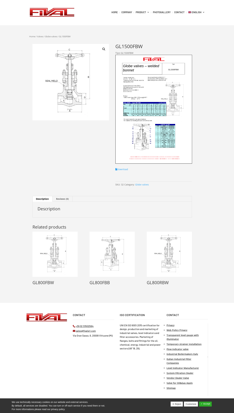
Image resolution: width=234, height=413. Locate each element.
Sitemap (171, 388)
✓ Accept (205, 403)
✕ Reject (176, 404)
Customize (191, 404)
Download (121, 169)
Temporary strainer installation (184, 344)
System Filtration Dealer (180, 373)
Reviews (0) (62, 198)
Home (32, 36)
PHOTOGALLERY (162, 12)
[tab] (42, 199)
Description (42, 198)
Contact (179, 12)
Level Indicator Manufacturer (183, 368)
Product (141, 12)
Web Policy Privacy (177, 330)
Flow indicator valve (177, 349)
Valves (40, 36)
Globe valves (51, 36)
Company (126, 12)
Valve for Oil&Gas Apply (180, 383)
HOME (114, 12)
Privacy (171, 325)
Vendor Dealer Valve (178, 377)
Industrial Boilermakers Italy (182, 354)
